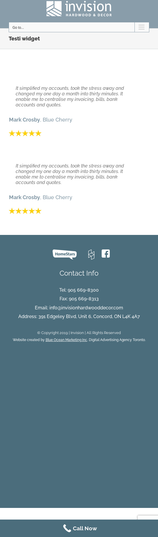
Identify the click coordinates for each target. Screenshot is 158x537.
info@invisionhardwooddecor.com (86, 308)
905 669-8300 (83, 290)
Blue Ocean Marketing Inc (66, 340)
